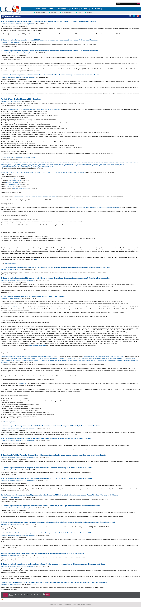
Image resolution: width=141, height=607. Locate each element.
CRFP (79, 12)
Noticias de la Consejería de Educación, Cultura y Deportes (18, 23)
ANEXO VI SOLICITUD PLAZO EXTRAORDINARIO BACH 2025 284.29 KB (64, 172)
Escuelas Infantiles (13, 307)
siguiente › (44, 595)
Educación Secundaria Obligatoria (51, 109)
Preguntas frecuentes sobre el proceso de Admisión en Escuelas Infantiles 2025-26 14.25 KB (27, 356)
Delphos (53, 12)
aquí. (36, 259)
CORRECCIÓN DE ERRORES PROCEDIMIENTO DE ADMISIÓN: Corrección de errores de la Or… (68, 360)
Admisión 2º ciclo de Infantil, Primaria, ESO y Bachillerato (21, 99)
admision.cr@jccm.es (15, 180)
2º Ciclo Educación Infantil (15, 109)
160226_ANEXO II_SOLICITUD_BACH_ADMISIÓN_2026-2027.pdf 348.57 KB (66, 163)
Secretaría (62, 9)
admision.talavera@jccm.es (21, 188)
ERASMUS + (84, 9)
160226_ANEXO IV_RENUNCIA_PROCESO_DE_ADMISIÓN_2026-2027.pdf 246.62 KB (28, 165)
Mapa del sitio (67, 604)
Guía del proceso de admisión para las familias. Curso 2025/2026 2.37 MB (104, 356)
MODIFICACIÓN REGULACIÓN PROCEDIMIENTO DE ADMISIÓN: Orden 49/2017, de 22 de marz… (88, 358)
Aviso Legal (76, 604)
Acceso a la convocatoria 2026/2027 (26, 157)
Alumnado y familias (10, 263)
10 (40, 594)
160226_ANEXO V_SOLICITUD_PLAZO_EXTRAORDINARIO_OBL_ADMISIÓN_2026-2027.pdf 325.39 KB (83, 165)
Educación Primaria (35, 109)
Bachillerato (26, 109)
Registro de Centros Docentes (37, 345)
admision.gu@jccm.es (15, 184)
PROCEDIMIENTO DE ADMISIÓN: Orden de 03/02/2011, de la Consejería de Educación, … (33, 358)
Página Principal (86, 604)
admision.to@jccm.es (11, 186)
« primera (5, 595)
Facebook (130, 16)
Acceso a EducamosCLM (8, 157)
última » (48, 594)
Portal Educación (66, 12)
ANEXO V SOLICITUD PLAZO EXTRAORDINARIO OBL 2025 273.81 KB (22, 172)
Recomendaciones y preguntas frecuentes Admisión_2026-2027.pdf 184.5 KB (35, 196)
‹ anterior (9, 595)
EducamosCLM (40, 12)
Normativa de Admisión (99, 207)
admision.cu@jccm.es (12, 182)
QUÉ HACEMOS (73, 9)
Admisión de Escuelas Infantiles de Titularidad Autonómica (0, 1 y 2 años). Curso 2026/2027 (33, 296)
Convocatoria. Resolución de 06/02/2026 (80, 207)
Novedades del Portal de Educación (11, 42)
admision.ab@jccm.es (13, 179)
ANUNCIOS (52, 9)
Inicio (2, 18)
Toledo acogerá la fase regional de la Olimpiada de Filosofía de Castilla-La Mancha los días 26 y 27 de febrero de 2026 (42, 553)
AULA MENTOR (95, 9)
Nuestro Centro (40, 9)
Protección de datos (56, 604)
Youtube (138, 16)
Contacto (89, 12)
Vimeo (134, 16)
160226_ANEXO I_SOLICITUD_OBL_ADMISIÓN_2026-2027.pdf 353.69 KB (22, 163)
